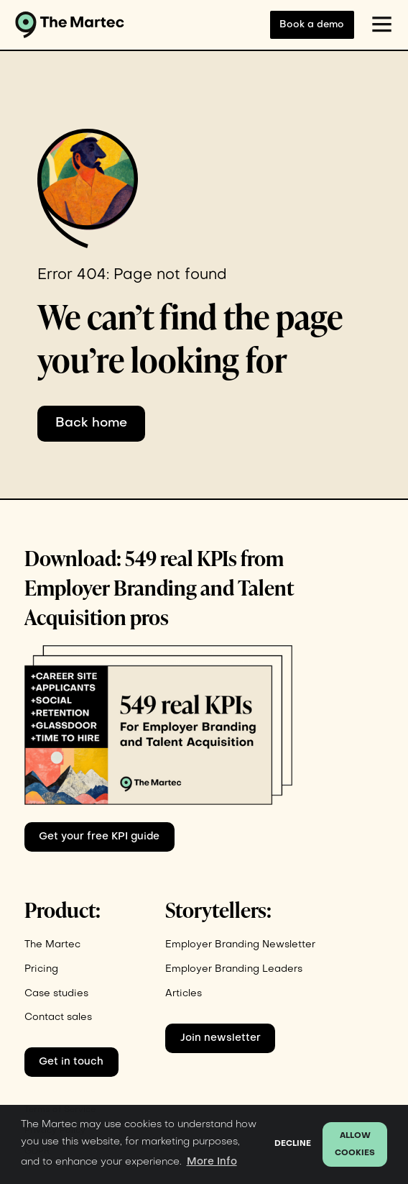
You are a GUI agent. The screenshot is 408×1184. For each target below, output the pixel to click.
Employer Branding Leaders (233, 969)
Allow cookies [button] (355, 1144)
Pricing (41, 969)
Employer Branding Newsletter (240, 945)
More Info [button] (212, 1162)
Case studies (56, 993)
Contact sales (58, 1017)
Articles (183, 993)
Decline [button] (292, 1144)
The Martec (52, 945)
